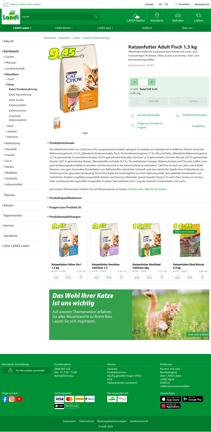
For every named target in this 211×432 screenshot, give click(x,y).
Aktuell (8, 41)
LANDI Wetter (63, 28)
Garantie (112, 369)
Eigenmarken (13, 215)
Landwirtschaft (15, 68)
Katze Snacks (16, 100)
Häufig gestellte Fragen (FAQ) (124, 376)
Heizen (9, 167)
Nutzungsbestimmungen (111, 421)
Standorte (11, 236)
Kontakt (149, 4)
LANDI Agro (104, 28)
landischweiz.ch (139, 421)
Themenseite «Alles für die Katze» (147, 189)
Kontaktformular (64, 376)
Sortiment (11, 51)
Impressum (69, 421)
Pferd (10, 126)
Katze (10, 84)
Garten (9, 57)
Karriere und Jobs (170, 369)
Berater (9, 205)
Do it (8, 161)
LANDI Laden (21, 28)
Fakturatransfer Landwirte (122, 383)
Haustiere (12, 74)
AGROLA (147, 28)
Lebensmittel (13, 184)
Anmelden (184, 4)
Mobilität (11, 173)
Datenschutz (86, 421)
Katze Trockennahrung (23, 89)
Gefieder (12, 131)
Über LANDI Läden (171, 376)
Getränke (11, 178)
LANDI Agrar (167, 379)
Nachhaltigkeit (168, 372)
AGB (109, 379)
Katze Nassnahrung (20, 94)
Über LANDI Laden (16, 246)
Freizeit (10, 155)
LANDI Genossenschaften (174, 386)
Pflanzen (10, 63)
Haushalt (11, 149)
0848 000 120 (62, 369)
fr (166, 4)
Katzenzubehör (18, 105)
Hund (10, 79)
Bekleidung (12, 143)
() (202, 4)
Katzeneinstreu (17, 110)
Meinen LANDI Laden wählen (25, 4)
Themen (9, 195)
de (160, 4)
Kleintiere (12, 137)
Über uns (187, 28)
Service (9, 225)
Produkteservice (116, 372)
